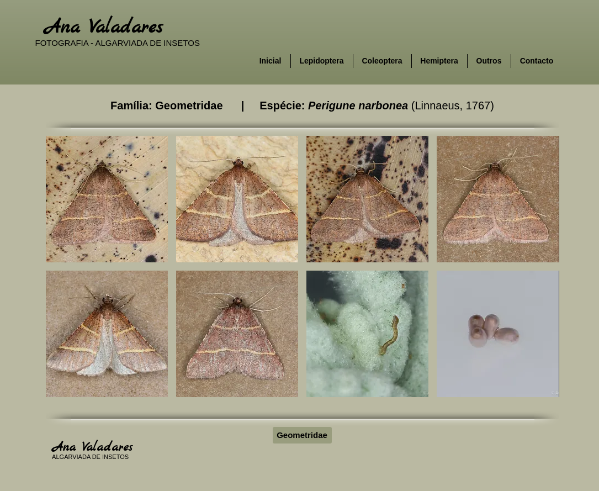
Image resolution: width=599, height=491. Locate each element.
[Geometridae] (302, 435)
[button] (107, 199)
